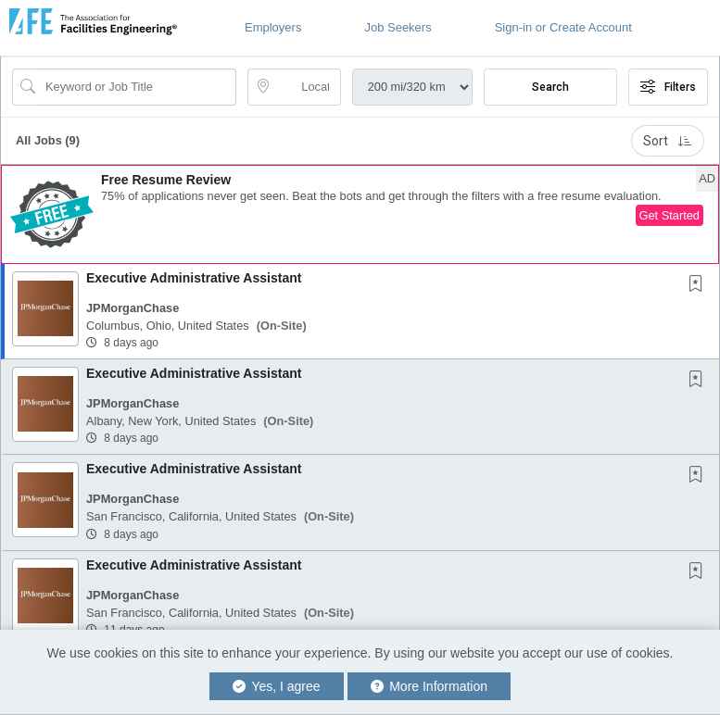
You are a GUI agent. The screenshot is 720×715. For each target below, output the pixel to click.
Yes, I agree (277, 686)
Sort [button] (667, 140)
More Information (429, 686)
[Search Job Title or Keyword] (137, 87)
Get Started (669, 215)
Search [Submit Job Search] (550, 87)
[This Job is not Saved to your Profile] (700, 285)
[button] (360, 214)
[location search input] (306, 87)
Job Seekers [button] (397, 27)
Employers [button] (273, 27)
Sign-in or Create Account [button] (563, 27)
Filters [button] (668, 87)
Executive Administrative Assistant (193, 277)
